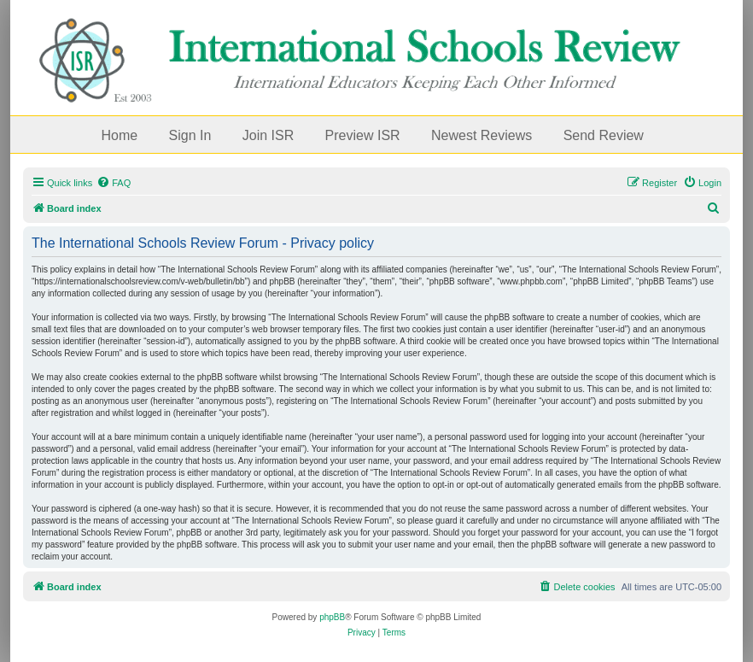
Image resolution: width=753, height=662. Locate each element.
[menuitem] (113, 183)
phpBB (332, 617)
